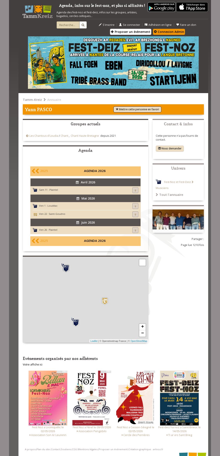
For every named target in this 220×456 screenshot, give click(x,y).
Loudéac (52, 205)
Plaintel (53, 189)
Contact (55, 449)
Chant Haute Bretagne (85, 136)
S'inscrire (107, 25)
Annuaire (54, 99)
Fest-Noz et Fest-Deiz (177, 182)
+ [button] (142, 327)
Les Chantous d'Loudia (43, 136)
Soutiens (66, 449)
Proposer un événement (113, 449)
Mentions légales (88, 449)
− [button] (142, 333)
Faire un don (186, 25)
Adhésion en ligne (158, 25)
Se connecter (129, 25)
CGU (74, 449)
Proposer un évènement (130, 32)
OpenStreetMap (138, 341)
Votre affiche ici (32, 364)
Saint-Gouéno (57, 213)
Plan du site (43, 449)
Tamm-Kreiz (32, 99)
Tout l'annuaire (169, 194)
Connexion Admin (169, 32)
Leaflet (94, 341)
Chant (64, 136)
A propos (30, 449)
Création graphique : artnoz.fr (145, 449)
